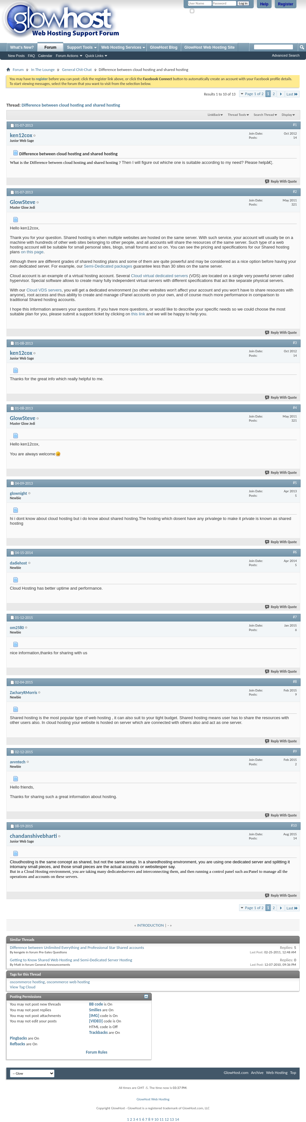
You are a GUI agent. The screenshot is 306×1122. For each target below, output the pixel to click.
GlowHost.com (236, 1072)
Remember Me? (204, 11)
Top (293, 1072)
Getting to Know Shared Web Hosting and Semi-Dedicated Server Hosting (71, 959)
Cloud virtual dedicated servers (159, 275)
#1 (295, 125)
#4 (295, 407)
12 (166, 1119)
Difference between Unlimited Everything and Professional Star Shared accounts (77, 947)
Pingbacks (18, 1038)
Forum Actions (67, 56)
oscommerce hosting (27, 981)
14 (177, 1119)
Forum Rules (96, 1052)
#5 (295, 482)
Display (287, 115)
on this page (32, 251)
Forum (50, 47)
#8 (295, 681)
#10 (294, 825)
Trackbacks (98, 1032)
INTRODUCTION (150, 925)
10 (156, 1119)
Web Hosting (277, 1072)
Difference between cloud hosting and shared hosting (71, 105)
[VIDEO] (96, 1021)
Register (285, 4)
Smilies (95, 1009)
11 (161, 1119)
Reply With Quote (281, 181)
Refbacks (17, 1043)
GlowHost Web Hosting (152, 1099)
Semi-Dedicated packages (108, 266)
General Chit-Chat (76, 69)
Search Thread (264, 115)
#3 (295, 342)
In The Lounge (43, 69)
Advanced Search (286, 55)
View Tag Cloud (22, 987)
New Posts (16, 56)
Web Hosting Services (121, 47)
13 (172, 1119)
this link (138, 314)
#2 (295, 191)
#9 (295, 751)
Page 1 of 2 (254, 93)
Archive (257, 1072)
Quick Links (94, 56)
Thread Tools (237, 115)
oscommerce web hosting (68, 981)
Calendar (45, 56)
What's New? (22, 47)
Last (292, 94)
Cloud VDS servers (44, 290)
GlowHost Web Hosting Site (209, 47)
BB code (96, 1004)
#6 (295, 552)
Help (264, 4)
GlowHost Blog (163, 47)
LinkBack (214, 115)
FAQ (31, 56)
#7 (295, 617)
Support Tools (79, 47)
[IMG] (94, 1015)
